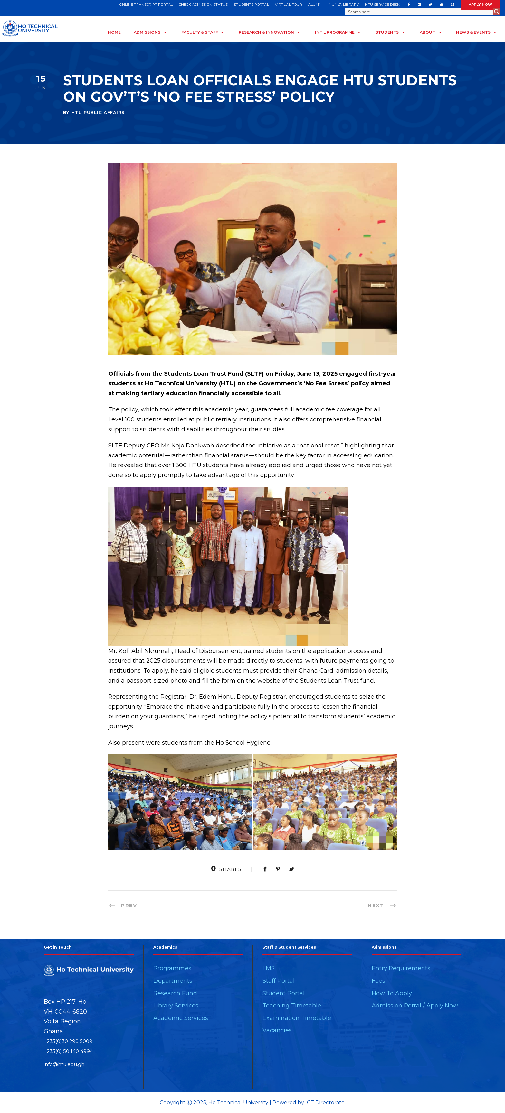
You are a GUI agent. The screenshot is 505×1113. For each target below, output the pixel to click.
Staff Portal (278, 980)
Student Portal (283, 993)
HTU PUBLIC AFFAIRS (98, 112)
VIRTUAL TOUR (288, 4)
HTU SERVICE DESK (382, 4)
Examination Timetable (296, 1018)
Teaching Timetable (291, 1005)
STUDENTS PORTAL (251, 4)
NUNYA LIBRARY (344, 4)
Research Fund (175, 993)
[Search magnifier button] (496, 11)
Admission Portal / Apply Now (415, 1005)
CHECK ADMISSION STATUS (203, 4)
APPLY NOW (480, 4)
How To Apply (392, 993)
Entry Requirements (401, 968)
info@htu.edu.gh (64, 1064)
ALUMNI (315, 4)
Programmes (172, 968)
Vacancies (277, 1030)
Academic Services (180, 1018)
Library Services (175, 1005)
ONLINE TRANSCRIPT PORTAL (146, 4)
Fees (378, 980)
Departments (172, 980)
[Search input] (419, 11)
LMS (268, 968)
